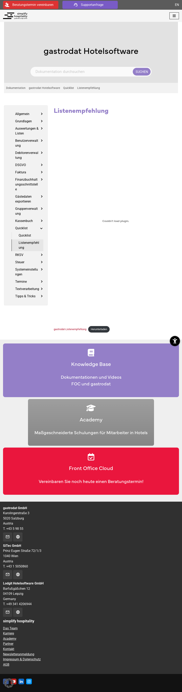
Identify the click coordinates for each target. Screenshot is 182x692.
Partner (8, 644)
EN (177, 5)
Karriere (8, 633)
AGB (6, 664)
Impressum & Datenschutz (22, 659)
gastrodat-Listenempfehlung (70, 329)
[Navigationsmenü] (174, 15)
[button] (9, 683)
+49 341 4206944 (19, 604)
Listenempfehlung (88, 88)
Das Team (10, 628)
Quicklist (68, 88)
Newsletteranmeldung (18, 654)
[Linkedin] (21, 681)
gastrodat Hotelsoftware (44, 88)
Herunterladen (99, 329)
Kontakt (8, 649)
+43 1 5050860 (17, 566)
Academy (9, 639)
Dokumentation (16, 88)
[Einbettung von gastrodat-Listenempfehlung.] (116, 221)
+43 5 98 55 (14, 529)
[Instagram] (29, 681)
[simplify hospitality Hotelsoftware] (15, 16)
